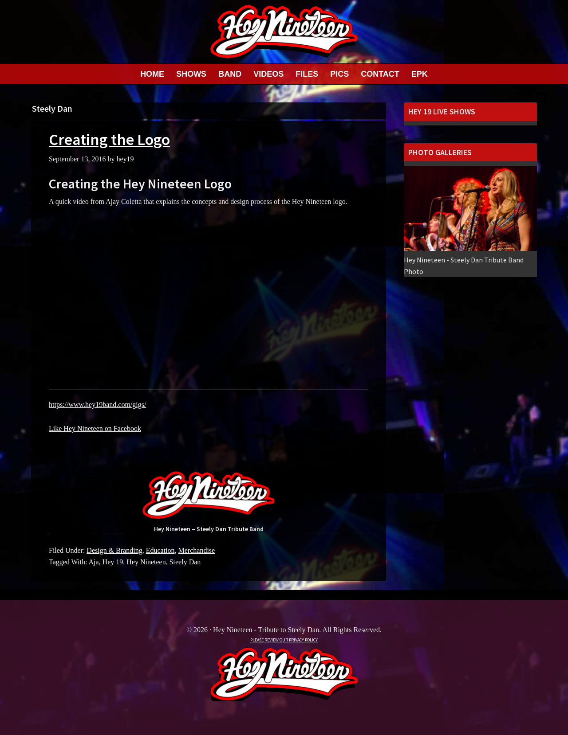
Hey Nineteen (146, 562)
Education (160, 550)
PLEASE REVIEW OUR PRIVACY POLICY (284, 640)
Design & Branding (114, 550)
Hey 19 (113, 562)
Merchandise (196, 550)
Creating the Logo (109, 139)
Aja (93, 562)
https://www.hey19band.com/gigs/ (97, 404)
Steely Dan (185, 562)
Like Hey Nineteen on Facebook (95, 428)
